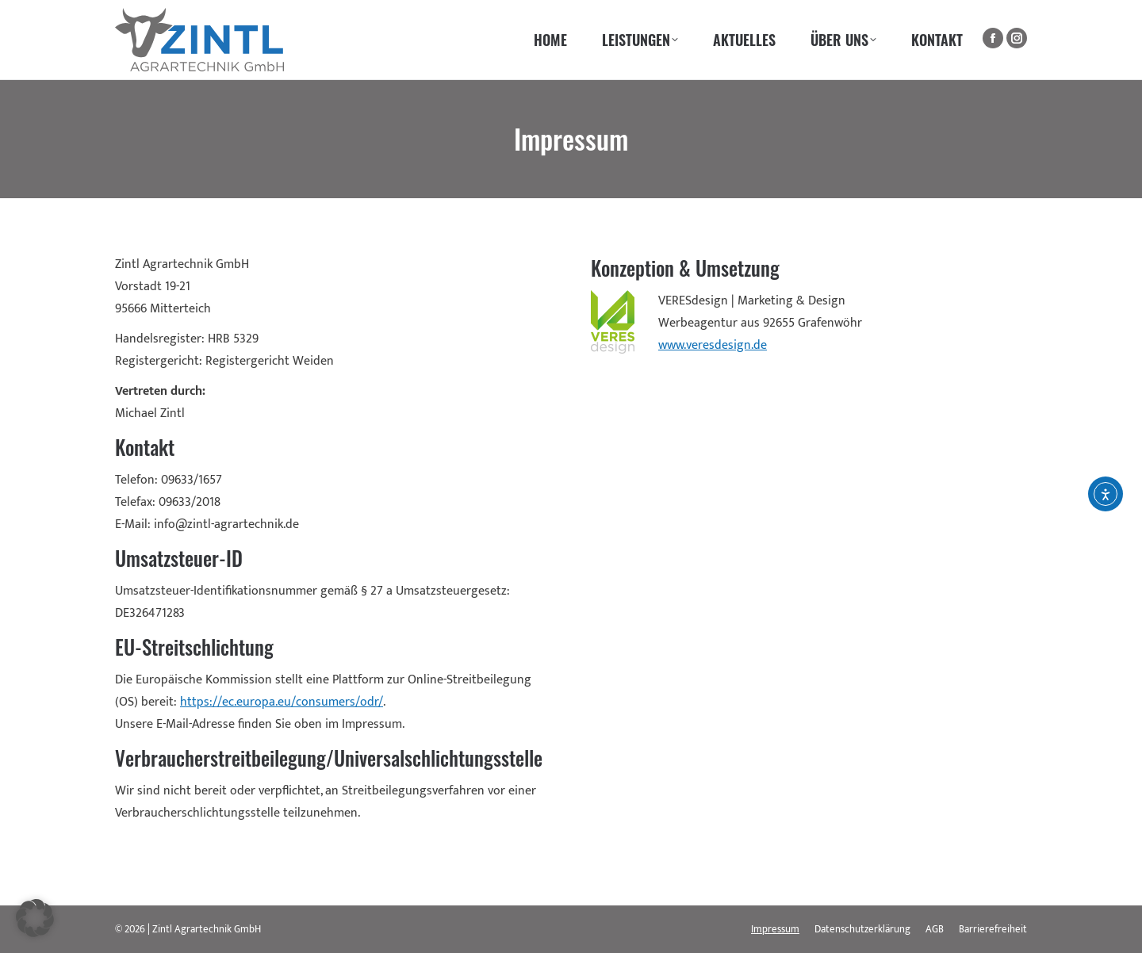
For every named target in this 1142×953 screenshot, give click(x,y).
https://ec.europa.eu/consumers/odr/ (281, 702)
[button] (35, 918)
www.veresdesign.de (712, 345)
